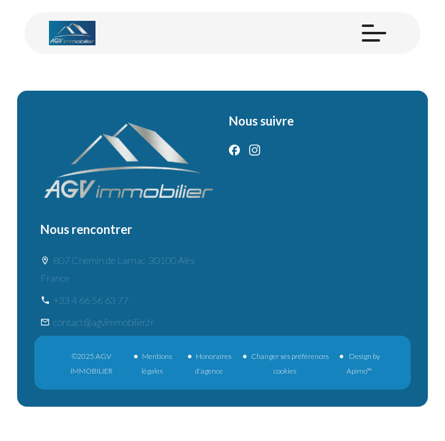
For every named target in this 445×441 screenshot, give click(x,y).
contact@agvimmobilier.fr (103, 322)
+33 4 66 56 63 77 (91, 300)
